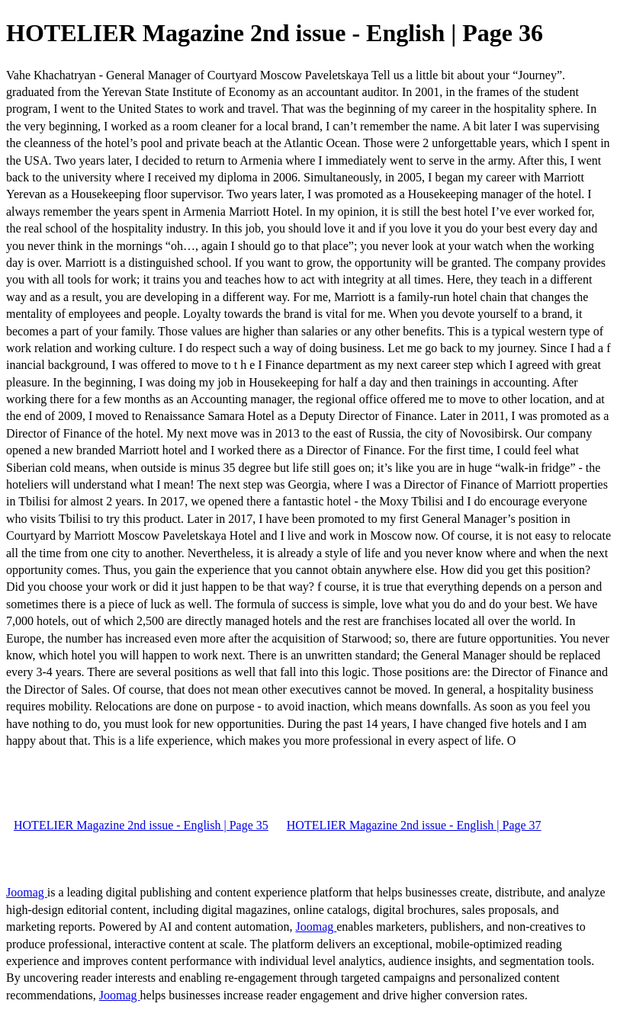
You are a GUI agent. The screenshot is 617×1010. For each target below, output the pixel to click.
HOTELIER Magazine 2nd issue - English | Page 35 (141, 825)
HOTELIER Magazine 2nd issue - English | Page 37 (414, 825)
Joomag (26, 892)
